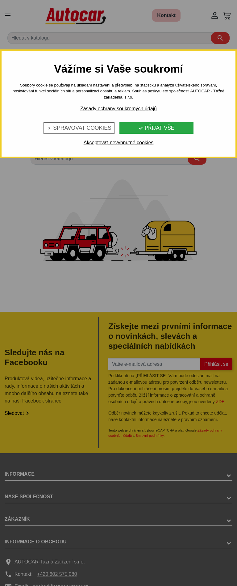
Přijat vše (156, 128)
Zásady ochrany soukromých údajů (118, 108)
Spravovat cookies (79, 128)
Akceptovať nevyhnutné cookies (119, 142)
